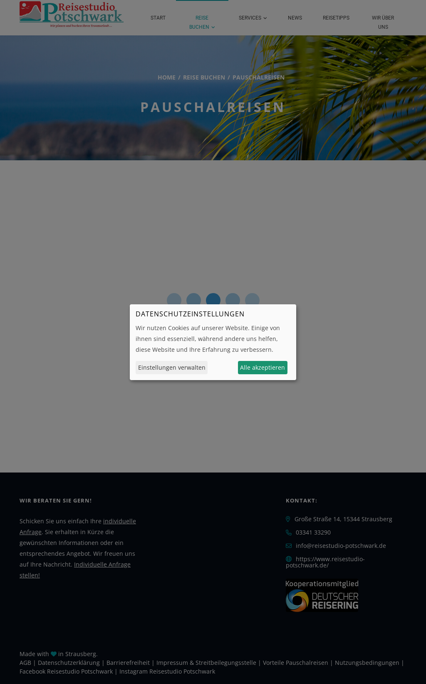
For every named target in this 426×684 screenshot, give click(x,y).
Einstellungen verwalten (172, 367)
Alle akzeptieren (262, 367)
